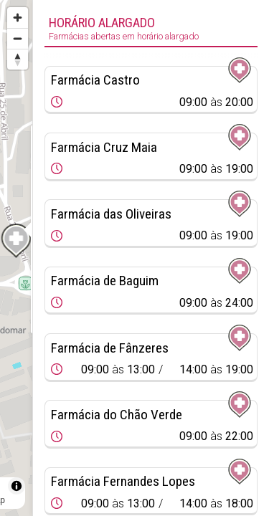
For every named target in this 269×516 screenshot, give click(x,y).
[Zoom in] (17, 17)
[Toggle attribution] (16, 485)
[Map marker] (16, 241)
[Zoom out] (17, 38)
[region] (16, 258)
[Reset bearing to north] (17, 59)
